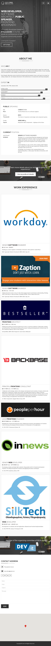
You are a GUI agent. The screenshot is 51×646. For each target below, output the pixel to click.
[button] (25, 626)
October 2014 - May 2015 (9, 324)
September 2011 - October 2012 (11, 421)
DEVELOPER (9, 522)
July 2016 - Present (8, 247)
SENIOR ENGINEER (14, 245)
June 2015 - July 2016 (8, 290)
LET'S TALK (6, 44)
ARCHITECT (11, 322)
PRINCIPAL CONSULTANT (16, 386)
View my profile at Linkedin (25, 174)
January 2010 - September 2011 (11, 464)
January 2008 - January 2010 (10, 524)
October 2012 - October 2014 (11, 388)
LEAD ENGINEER (13, 419)
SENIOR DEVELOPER (12, 462)
